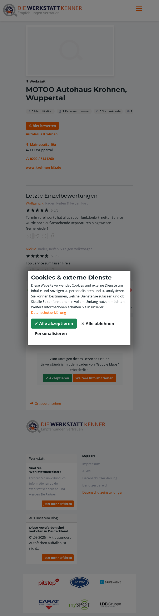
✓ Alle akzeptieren (54, 323)
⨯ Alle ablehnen (97, 323)
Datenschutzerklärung (48, 312)
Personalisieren (51, 333)
